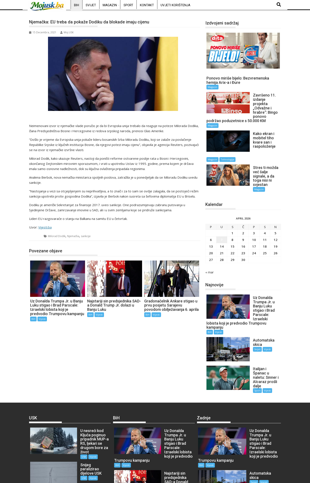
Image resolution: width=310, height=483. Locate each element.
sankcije (86, 236)
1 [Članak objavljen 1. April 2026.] (232, 209)
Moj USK (67, 32)
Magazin (110, 5)
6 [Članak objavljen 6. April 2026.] (211, 215)
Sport (128, 5)
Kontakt (147, 5)
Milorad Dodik (56, 236)
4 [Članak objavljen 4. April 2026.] (265, 209)
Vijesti (42, 318)
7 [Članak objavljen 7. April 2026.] (222, 215)
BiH (76, 5)
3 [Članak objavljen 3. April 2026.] (254, 209)
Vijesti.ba (45, 227)
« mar (209, 248)
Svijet (91, 5)
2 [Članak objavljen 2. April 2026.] (243, 209)
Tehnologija (262, 142)
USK (71, 401)
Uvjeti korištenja (175, 5)
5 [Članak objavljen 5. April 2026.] (275, 209)
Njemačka (73, 236)
